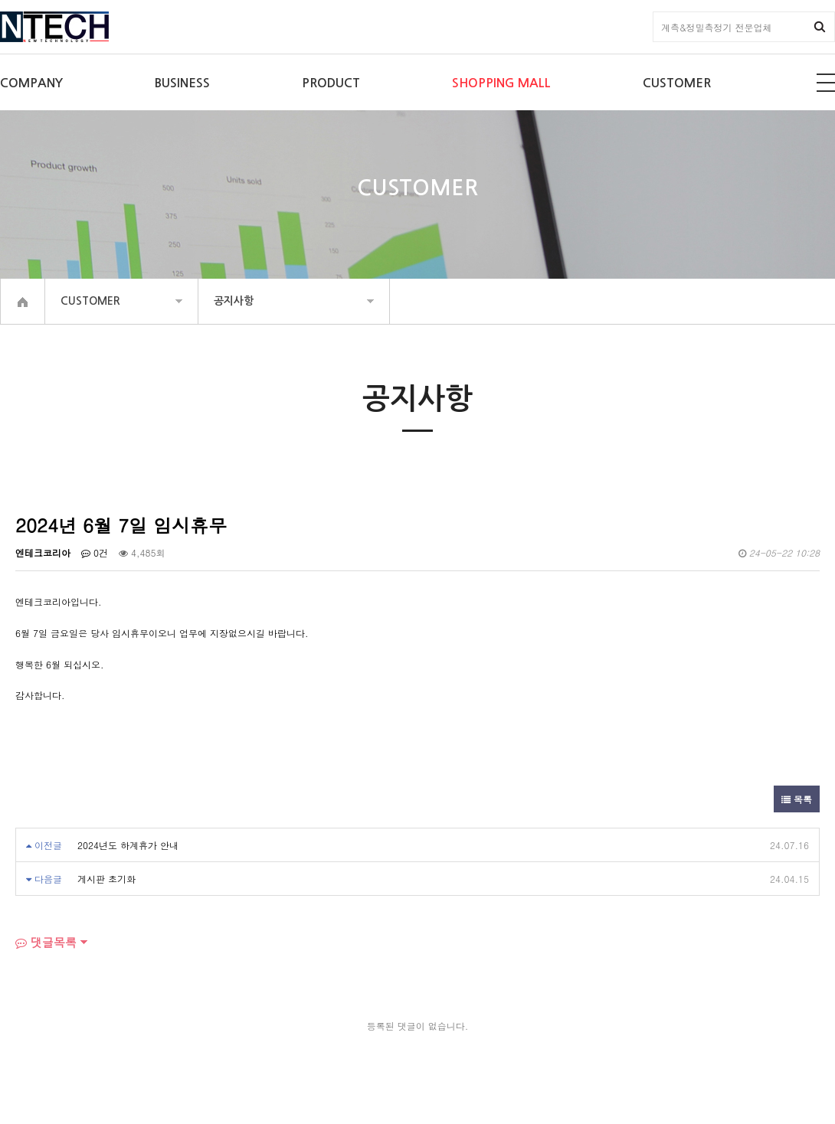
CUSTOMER (677, 83)
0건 (94, 552)
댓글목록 (46, 942)
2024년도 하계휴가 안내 (127, 844)
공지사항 (234, 301)
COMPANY (31, 83)
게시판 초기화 (106, 878)
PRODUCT (331, 83)
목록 (796, 798)
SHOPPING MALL (501, 83)
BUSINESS (182, 83)
